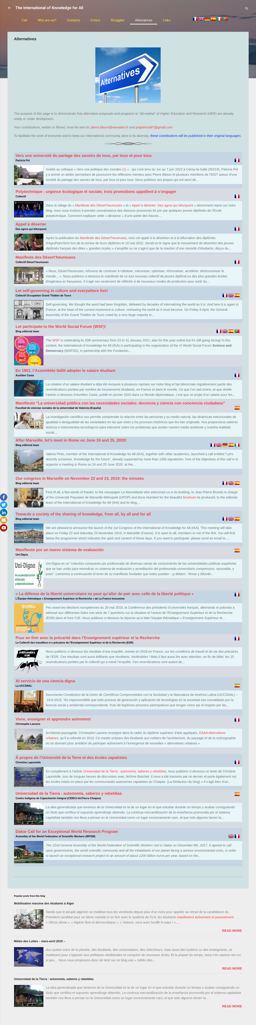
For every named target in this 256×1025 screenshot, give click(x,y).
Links (166, 20)
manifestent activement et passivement (205, 917)
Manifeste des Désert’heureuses (98, 205)
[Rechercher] (247, 9)
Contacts (73, 20)
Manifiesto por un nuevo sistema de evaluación (60, 550)
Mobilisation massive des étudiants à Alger (44, 903)
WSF (56, 340)
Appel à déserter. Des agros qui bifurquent (162, 205)
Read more (232, 930)
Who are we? (47, 20)
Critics (95, 20)
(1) (124, 169)
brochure (189, 497)
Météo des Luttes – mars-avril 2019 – (39, 941)
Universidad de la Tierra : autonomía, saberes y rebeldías (124, 771)
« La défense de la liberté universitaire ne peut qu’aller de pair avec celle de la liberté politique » (105, 594)
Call (24, 20)
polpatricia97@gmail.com (154, 127)
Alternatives (143, 20)
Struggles (117, 20)
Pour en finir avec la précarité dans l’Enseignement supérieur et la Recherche (88, 638)
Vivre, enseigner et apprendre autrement (53, 719)
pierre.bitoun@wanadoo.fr (110, 127)
